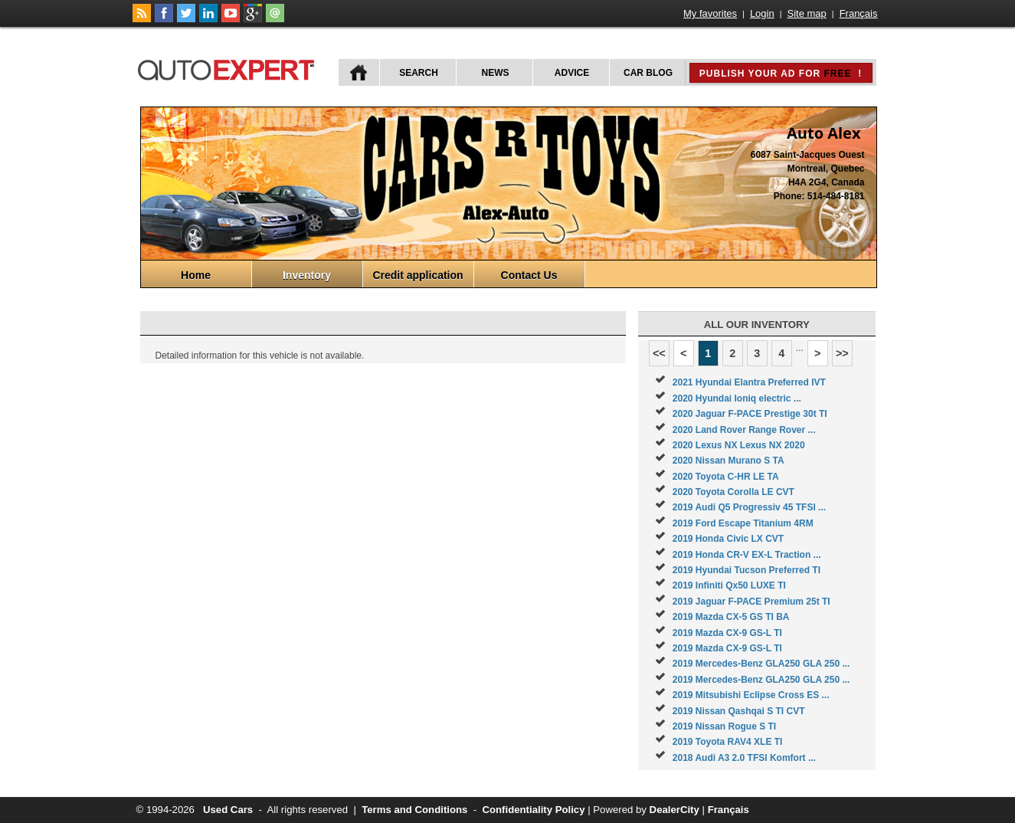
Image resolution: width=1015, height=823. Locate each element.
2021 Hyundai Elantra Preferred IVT (749, 382)
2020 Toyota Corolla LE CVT (733, 492)
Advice (572, 72)
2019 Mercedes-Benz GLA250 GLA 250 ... (761, 663)
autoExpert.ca (229, 67)
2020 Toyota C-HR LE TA (726, 476)
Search (418, 72)
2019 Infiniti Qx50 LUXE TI (729, 585)
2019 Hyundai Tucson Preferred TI (746, 570)
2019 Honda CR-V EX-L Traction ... (747, 554)
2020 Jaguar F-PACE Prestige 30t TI (750, 413)
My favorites (710, 13)
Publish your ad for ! (780, 73)
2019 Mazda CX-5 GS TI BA (731, 617)
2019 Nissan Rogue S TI (724, 726)
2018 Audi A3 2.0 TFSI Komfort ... (744, 758)
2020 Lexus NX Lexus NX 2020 (739, 445)
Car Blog (648, 72)
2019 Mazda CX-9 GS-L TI (727, 633)
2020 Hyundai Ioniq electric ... (737, 398)
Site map (807, 13)
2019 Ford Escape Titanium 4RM (743, 523)
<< (659, 353)
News (495, 72)
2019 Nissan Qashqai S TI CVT (739, 711)
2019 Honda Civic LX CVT (728, 538)
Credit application (417, 275)
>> (842, 353)
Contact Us (529, 275)
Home (196, 275)
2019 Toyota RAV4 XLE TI (728, 741)
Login (762, 13)
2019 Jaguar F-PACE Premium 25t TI (751, 601)
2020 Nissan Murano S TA (728, 460)
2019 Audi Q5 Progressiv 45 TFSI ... (749, 507)
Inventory (307, 275)
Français (859, 13)
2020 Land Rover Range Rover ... (744, 430)
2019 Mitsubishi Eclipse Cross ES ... (751, 695)
